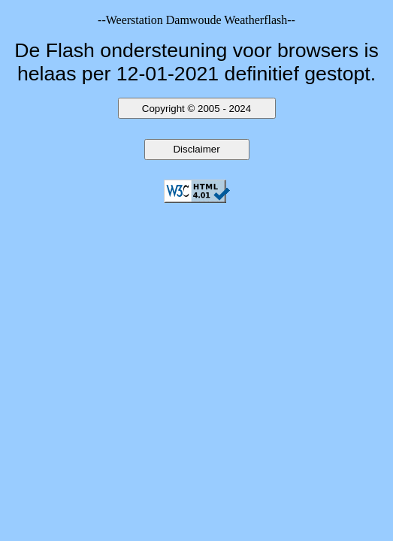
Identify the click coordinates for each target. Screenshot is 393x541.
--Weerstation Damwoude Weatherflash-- (196, 20)
